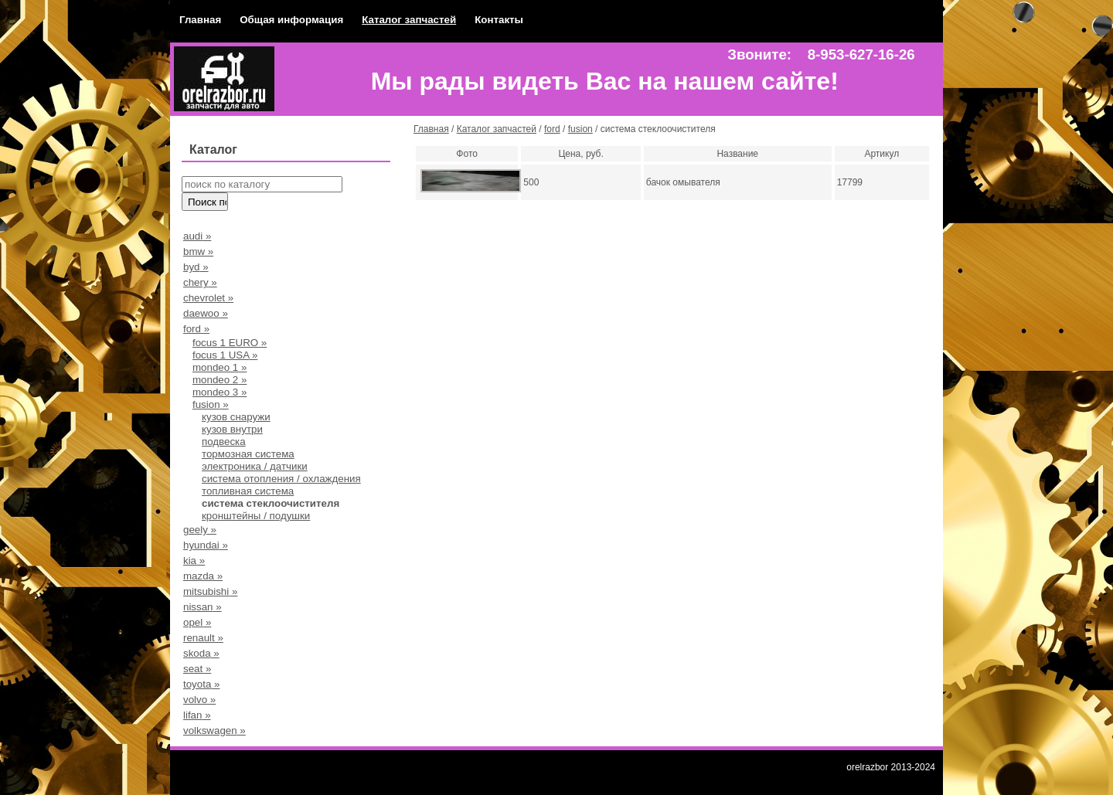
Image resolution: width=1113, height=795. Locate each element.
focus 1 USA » (224, 355)
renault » (203, 638)
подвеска (224, 441)
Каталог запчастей (409, 19)
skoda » (201, 653)
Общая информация (291, 19)
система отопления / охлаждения (281, 478)
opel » (197, 622)
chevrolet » (208, 298)
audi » (197, 236)
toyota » (201, 684)
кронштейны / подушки (256, 516)
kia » (194, 560)
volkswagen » (214, 730)
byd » (196, 267)
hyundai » (205, 545)
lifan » (197, 715)
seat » (197, 668)
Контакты (499, 19)
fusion (580, 129)
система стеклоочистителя (270, 503)
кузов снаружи (236, 417)
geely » (199, 529)
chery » (200, 282)
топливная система (248, 491)
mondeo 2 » (219, 380)
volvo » (199, 699)
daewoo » (205, 313)
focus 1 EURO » (229, 342)
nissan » (202, 607)
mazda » (203, 576)
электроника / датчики (255, 466)
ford (552, 129)
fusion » (210, 404)
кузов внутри (232, 429)
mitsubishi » (210, 591)
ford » (196, 329)
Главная (200, 19)
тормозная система (248, 454)
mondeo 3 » (219, 392)
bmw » (198, 251)
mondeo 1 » (219, 367)
